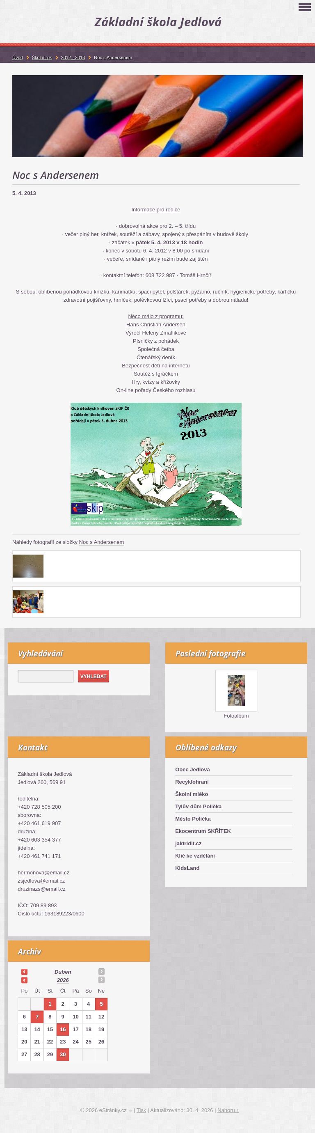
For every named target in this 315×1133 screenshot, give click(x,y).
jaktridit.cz (188, 843)
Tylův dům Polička (198, 806)
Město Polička (193, 819)
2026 (63, 980)
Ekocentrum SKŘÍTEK (203, 831)
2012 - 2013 (73, 57)
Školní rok (42, 57)
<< (24, 971)
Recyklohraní (192, 782)
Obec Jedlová (192, 769)
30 (63, 1054)
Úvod (17, 57)
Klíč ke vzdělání (195, 856)
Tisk (141, 1110)
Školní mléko (191, 794)
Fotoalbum (236, 716)
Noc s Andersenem (101, 542)
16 (63, 1029)
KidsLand (187, 868)
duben (63, 972)
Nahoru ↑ (228, 1110)
